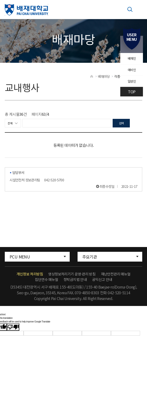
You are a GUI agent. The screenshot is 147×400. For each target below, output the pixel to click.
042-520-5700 (54, 183)
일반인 (131, 87)
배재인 (131, 60)
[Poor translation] (13, 331)
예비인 (131, 73)
